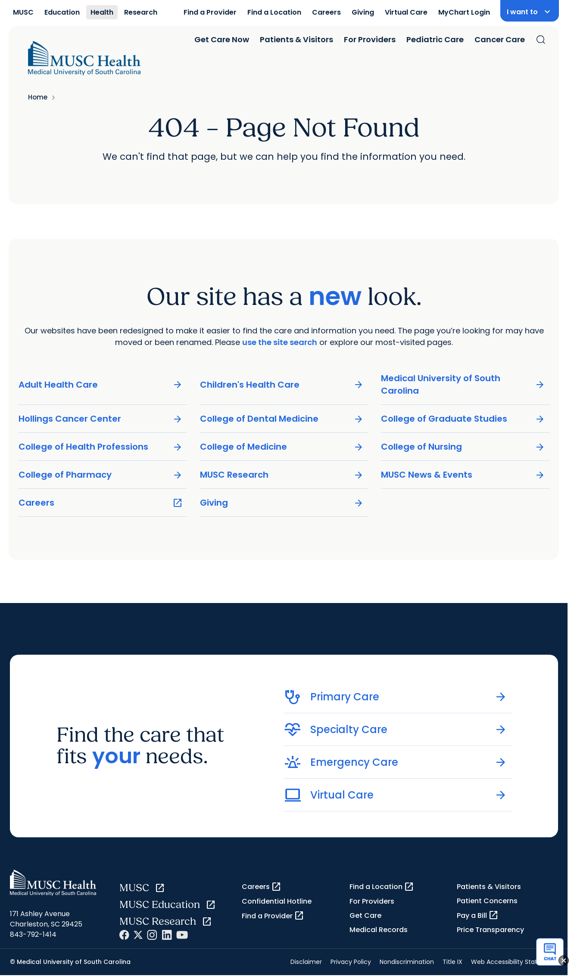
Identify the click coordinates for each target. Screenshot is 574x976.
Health (101, 12)
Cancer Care (499, 39)
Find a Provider (210, 12)
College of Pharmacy (101, 475)
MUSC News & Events (463, 475)
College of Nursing (463, 447)
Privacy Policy (351, 961)
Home (37, 97)
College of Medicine (282, 447)
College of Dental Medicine (282, 419)
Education (62, 12)
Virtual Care (406, 12)
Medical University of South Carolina (463, 384)
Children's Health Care (282, 385)
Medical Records (378, 930)
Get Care (365, 915)
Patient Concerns (487, 901)
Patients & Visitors (296, 39)
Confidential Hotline (277, 901)
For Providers (370, 39)
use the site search (279, 342)
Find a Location (274, 12)
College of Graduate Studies (463, 419)
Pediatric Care (435, 39)
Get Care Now (221, 39)
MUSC (23, 12)
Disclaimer (306, 961)
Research (140, 12)
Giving (363, 12)
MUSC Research (282, 475)
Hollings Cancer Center (101, 419)
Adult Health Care (101, 385)
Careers (326, 12)
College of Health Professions (101, 447)
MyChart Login (464, 12)
